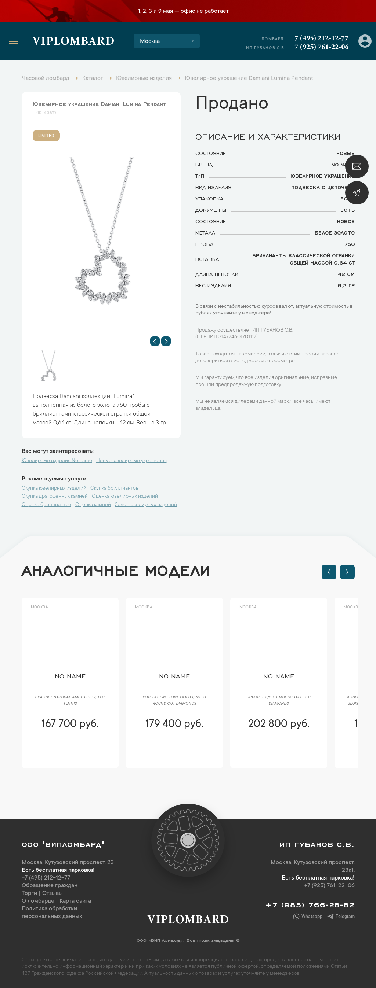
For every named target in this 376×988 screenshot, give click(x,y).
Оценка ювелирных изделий (125, 496)
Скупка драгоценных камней (55, 496)
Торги (29, 893)
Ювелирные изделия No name (57, 461)
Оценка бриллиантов (46, 505)
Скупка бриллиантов (114, 488)
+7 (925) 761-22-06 (319, 47)
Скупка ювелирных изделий (54, 488)
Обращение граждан (49, 885)
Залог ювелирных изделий (146, 505)
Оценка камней (93, 505)
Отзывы (52, 893)
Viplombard (73, 42)
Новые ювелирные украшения (131, 461)
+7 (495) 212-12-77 (319, 38)
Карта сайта (75, 901)
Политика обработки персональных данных (52, 913)
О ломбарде (38, 901)
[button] (155, 341)
